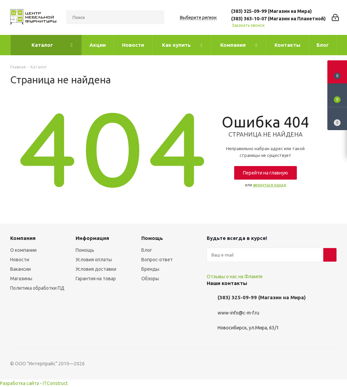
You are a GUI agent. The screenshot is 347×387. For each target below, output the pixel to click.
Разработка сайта (19, 383)
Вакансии (20, 269)
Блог (146, 250)
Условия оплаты (94, 259)
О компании (23, 250)
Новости (19, 259)
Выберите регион (198, 17)
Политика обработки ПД (37, 288)
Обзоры (150, 278)
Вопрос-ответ (157, 259)
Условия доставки (96, 269)
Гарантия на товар (96, 278)
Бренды (150, 269)
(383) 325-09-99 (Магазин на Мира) (271, 11)
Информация (92, 238)
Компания (23, 238)
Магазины (21, 278)
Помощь (85, 250)
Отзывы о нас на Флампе (235, 276)
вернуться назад (269, 185)
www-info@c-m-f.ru (238, 312)
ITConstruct (55, 383)
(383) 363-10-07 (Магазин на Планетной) (278, 18)
